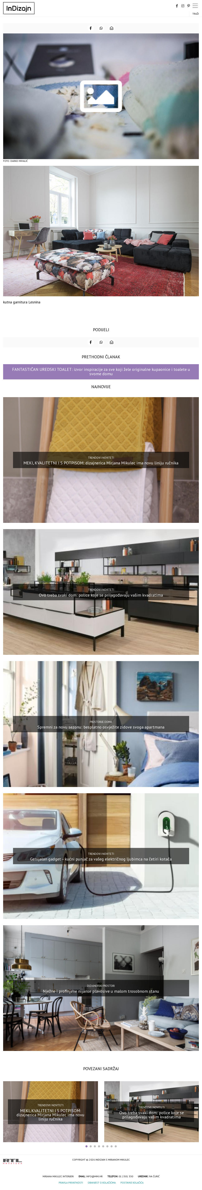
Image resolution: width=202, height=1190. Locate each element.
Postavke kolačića (132, 1182)
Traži (195, 13)
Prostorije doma (101, 722)
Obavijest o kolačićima (102, 1182)
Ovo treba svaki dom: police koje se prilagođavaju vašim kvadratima (101, 595)
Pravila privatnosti (71, 1182)
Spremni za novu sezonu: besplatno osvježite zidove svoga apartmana (100, 727)
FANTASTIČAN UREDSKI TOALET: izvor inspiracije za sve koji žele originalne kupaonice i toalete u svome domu (101, 371)
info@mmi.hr (94, 1176)
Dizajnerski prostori (101, 986)
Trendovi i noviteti (101, 458)
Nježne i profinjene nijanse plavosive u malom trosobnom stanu (101, 991)
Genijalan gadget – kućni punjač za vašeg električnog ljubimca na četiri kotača (101, 859)
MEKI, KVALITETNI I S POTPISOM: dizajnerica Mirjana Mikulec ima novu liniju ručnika (100, 463)
